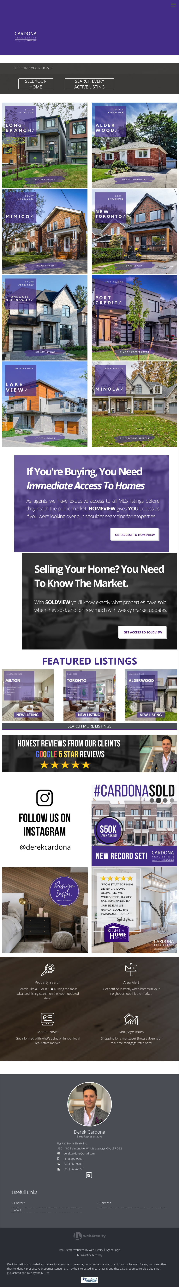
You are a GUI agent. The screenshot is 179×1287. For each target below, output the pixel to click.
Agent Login (113, 1250)
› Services (104, 1203)
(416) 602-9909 (73, 1158)
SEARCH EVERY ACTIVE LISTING (89, 83)
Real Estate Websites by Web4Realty (81, 1250)
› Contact (18, 1203)
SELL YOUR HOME (35, 83)
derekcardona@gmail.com (79, 1153)
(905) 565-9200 (73, 1164)
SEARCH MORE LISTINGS (89, 726)
